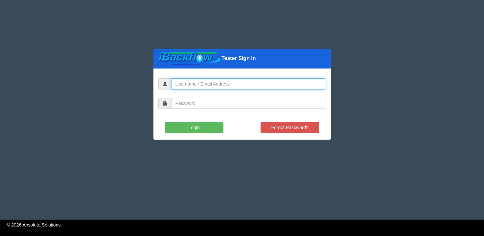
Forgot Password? (290, 127)
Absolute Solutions (41, 224)
